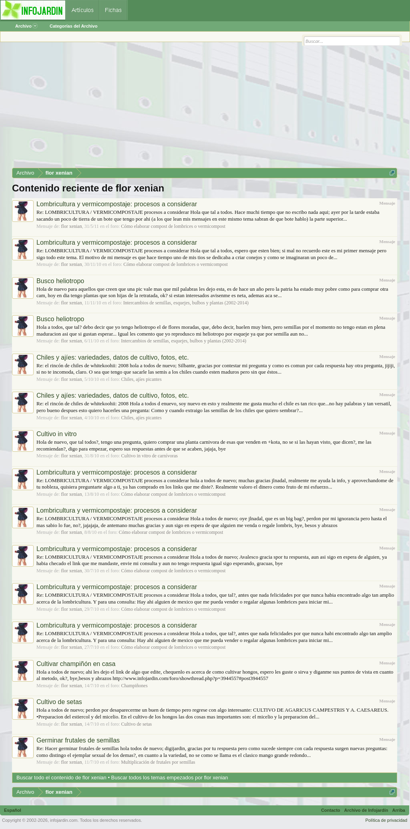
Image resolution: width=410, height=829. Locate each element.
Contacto (330, 810)
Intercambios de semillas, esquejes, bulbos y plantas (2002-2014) (186, 303)
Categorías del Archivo (73, 26)
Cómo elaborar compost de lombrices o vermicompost (173, 226)
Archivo (26, 26)
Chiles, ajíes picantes (141, 379)
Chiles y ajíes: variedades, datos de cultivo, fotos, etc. (112, 357)
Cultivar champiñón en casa (75, 663)
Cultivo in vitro (56, 434)
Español (12, 810)
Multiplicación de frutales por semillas (158, 762)
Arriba (398, 810)
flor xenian (71, 226)
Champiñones (134, 685)
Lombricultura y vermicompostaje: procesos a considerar (116, 204)
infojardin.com (63, 820)
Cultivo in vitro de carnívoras (149, 456)
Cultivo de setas (59, 701)
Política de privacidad (386, 820)
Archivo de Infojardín (366, 810)
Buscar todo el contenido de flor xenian (61, 778)
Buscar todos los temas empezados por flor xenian (169, 778)
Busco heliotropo (60, 281)
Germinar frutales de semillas (78, 740)
